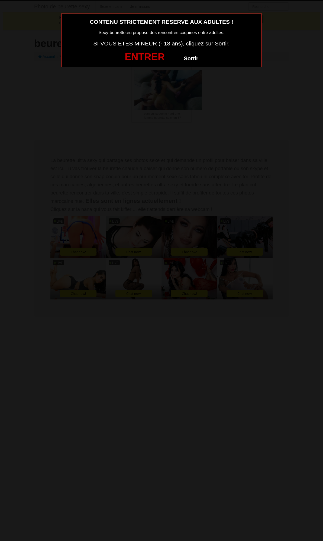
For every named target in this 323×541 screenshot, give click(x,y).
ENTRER (145, 56)
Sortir (191, 58)
